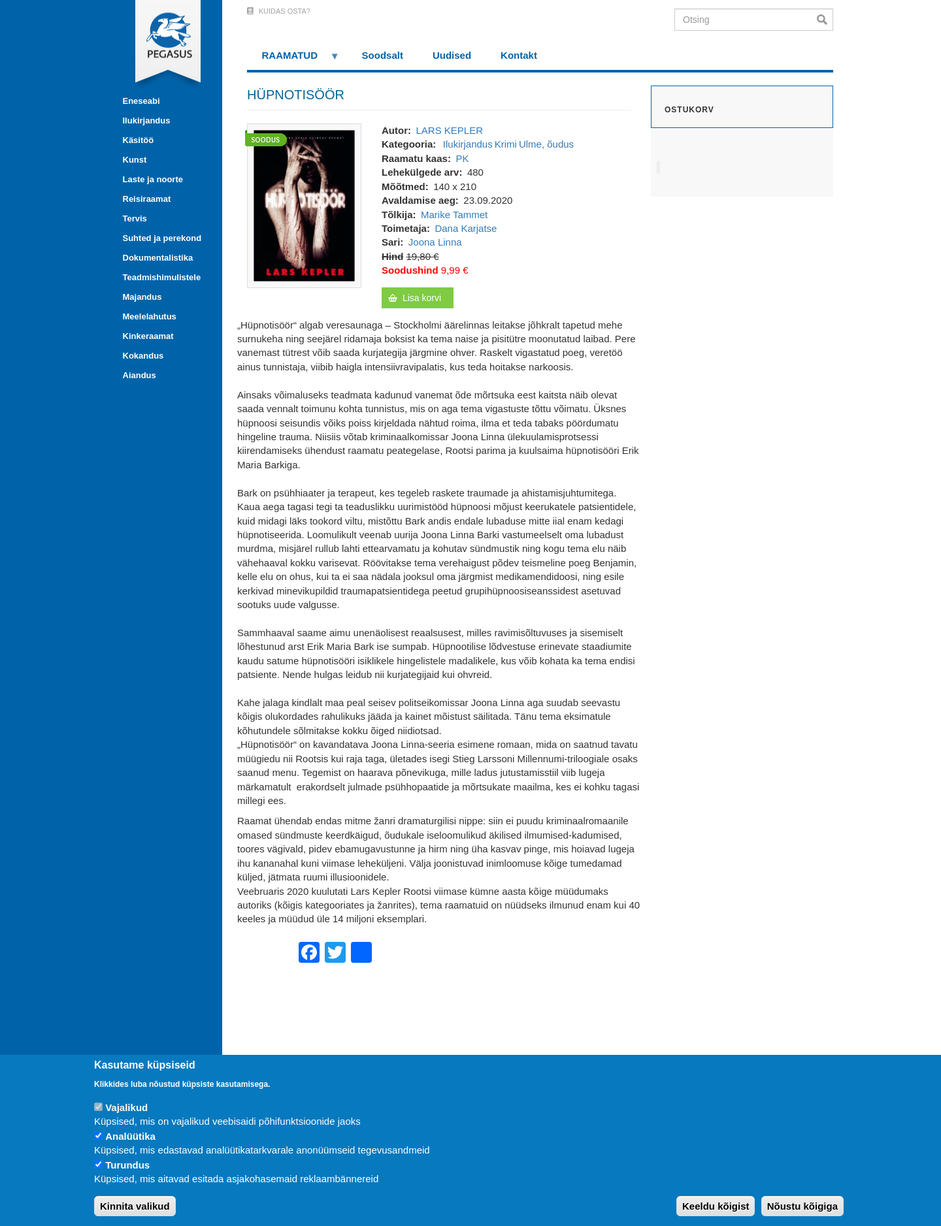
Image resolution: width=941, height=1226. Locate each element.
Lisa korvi (422, 298)
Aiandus (139, 375)
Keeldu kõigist (716, 1206)
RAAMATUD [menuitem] (293, 60)
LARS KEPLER (449, 130)
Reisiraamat (147, 199)
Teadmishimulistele (162, 277)
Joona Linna (435, 242)
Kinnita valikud (135, 1206)
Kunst (135, 160)
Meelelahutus (149, 316)
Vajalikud (126, 1107)
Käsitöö (138, 140)
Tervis (135, 218)
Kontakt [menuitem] (519, 55)
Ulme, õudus (546, 144)
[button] (304, 204)
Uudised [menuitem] (452, 55)
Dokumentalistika (158, 258)
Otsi (825, 19)
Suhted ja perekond (162, 238)
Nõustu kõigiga (802, 1206)
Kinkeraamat (148, 336)
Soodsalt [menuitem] (382, 55)
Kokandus (143, 356)
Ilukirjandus (147, 120)
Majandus (142, 297)
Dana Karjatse (466, 228)
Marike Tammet (454, 214)
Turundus (127, 1164)
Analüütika (130, 1136)
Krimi (506, 144)
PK (462, 158)
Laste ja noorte (153, 179)
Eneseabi (141, 101)
